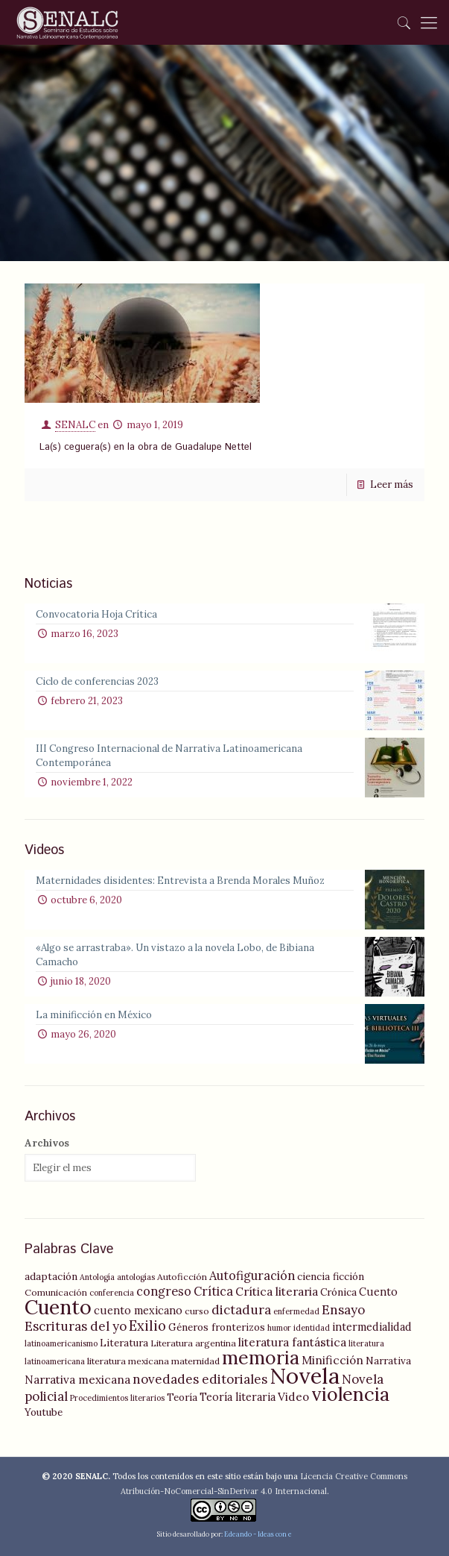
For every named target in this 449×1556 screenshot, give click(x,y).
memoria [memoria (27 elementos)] (260, 1358)
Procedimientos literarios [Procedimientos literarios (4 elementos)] (117, 1398)
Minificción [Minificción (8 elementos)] (332, 1360)
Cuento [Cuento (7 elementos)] (378, 1292)
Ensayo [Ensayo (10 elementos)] (343, 1310)
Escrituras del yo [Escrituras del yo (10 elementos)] (76, 1326)
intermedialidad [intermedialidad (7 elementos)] (372, 1327)
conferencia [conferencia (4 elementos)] (111, 1292)
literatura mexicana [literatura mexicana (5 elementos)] (128, 1361)
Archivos (47, 1143)
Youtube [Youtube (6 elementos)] (44, 1412)
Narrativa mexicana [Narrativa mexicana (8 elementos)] (77, 1380)
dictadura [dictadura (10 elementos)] (241, 1310)
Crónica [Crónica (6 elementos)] (338, 1292)
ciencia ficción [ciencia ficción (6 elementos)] (330, 1276)
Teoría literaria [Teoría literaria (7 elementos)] (238, 1397)
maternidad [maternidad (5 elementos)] (195, 1361)
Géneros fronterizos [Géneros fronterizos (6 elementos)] (216, 1327)
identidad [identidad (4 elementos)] (311, 1328)
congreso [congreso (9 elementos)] (163, 1291)
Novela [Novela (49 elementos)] (305, 1375)
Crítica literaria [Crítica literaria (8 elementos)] (276, 1291)
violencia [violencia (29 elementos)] (350, 1394)
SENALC (75, 424)
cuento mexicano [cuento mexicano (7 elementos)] (138, 1310)
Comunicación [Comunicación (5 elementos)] (56, 1292)
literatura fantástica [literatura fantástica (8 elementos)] (292, 1342)
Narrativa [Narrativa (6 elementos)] (388, 1360)
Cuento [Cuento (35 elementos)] (58, 1307)
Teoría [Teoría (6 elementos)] (182, 1397)
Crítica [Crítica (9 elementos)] (213, 1291)
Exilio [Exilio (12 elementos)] (147, 1325)
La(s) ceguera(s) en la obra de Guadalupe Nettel (145, 447)
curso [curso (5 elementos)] (197, 1311)
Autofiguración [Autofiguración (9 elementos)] (252, 1275)
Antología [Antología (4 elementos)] (97, 1277)
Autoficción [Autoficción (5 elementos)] (182, 1276)
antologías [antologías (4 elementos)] (136, 1277)
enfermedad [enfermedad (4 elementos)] (296, 1311)
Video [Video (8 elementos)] (293, 1397)
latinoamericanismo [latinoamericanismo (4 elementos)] (61, 1343)
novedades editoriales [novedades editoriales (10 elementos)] (200, 1379)
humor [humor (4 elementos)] (279, 1328)
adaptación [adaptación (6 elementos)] (51, 1276)
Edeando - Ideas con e (258, 1534)
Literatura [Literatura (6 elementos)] (124, 1342)
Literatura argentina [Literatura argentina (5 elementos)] (193, 1343)
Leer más (391, 484)
